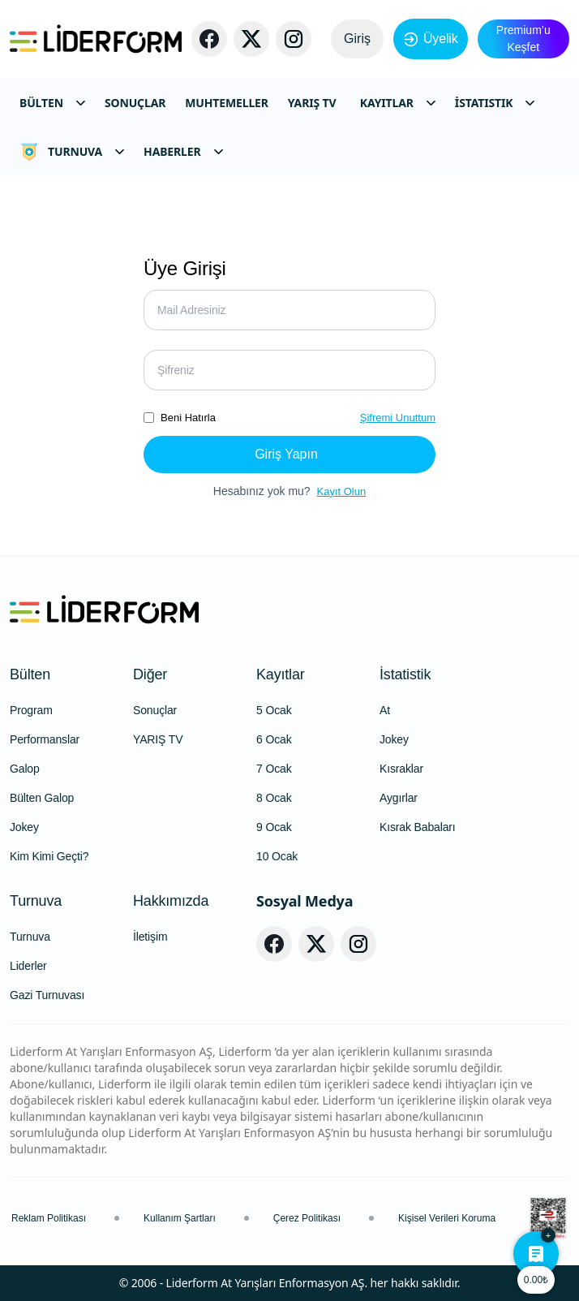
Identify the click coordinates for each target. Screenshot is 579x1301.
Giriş (357, 38)
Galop (25, 768)
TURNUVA (71, 152)
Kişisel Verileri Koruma (446, 1218)
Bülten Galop (42, 797)
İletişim (150, 936)
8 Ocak (274, 797)
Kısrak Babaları (418, 827)
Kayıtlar (280, 674)
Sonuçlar (155, 710)
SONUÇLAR (135, 102)
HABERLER (183, 151)
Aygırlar (399, 797)
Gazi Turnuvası (47, 995)
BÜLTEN (52, 102)
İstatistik (405, 674)
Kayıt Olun (342, 491)
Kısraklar (401, 768)
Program (31, 710)
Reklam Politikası (48, 1218)
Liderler (28, 965)
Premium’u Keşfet (523, 39)
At (385, 710)
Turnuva (36, 901)
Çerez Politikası (307, 1218)
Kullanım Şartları (180, 1218)
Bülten (30, 674)
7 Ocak (274, 768)
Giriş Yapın (286, 454)
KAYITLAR (397, 102)
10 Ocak (277, 856)
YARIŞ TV (312, 102)
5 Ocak (274, 710)
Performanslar (44, 739)
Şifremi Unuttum (397, 417)
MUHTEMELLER (226, 102)
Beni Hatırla (188, 417)
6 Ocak (274, 739)
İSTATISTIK (495, 102)
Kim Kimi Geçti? (49, 856)
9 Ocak (274, 827)
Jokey (24, 827)
